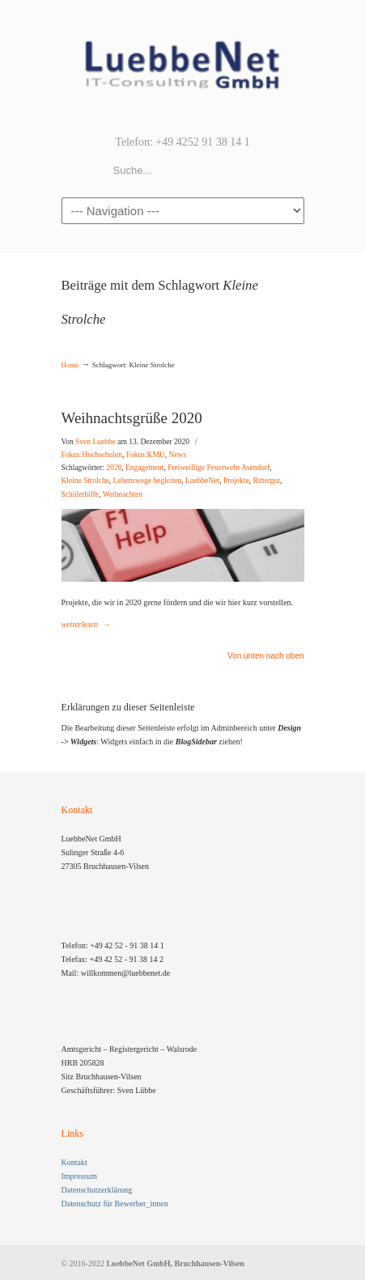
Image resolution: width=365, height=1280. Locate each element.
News (178, 455)
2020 (113, 468)
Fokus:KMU (145, 455)
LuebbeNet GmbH (183, 65)
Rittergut (266, 481)
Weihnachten (122, 494)
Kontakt (74, 1162)
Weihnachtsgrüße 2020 (132, 417)
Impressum (79, 1176)
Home (70, 365)
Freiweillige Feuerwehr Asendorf (219, 468)
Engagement (144, 468)
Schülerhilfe (80, 494)
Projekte (236, 481)
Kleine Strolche (85, 481)
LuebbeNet (202, 481)
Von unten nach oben (265, 656)
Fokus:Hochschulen (92, 455)
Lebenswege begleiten (147, 481)
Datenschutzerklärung (97, 1189)
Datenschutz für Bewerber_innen (115, 1203)
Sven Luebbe (95, 442)
